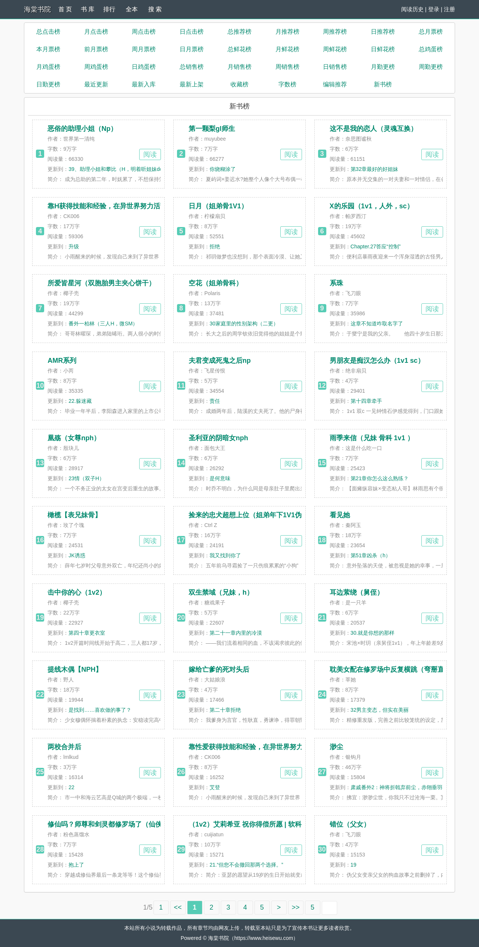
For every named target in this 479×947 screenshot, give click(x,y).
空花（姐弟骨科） (215, 283)
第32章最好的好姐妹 (375, 169)
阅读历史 (412, 9)
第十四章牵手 (366, 401)
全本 (132, 9)
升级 (73, 246)
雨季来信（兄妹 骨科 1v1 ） (372, 438)
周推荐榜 (335, 31)
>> (296, 907)
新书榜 (383, 84)
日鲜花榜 (383, 49)
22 (71, 787)
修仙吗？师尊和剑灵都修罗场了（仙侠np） (112, 824)
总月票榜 (431, 31)
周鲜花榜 (335, 49)
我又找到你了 (225, 555)
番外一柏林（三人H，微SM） (103, 324)
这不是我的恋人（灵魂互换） (373, 128)
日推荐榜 (383, 31)
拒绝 (215, 246)
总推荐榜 (239, 31)
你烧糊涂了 (223, 169)
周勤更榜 (431, 67)
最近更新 (96, 84)
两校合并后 (64, 747)
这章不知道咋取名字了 (377, 324)
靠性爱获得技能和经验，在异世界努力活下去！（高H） (272, 747)
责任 (215, 401)
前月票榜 (96, 49)
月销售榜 (239, 67)
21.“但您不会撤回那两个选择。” (246, 865)
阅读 (150, 154)
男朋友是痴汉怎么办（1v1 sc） (377, 360)
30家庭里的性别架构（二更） (244, 324)
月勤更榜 (383, 67)
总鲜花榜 (239, 49)
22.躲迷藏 (79, 401)
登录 (433, 9)
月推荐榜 (287, 31)
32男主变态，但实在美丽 (380, 710)
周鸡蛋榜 (96, 67)
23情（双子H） (86, 478)
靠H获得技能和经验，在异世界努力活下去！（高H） (126, 206)
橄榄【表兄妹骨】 (74, 515)
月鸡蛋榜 (48, 67)
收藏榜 (239, 84)
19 (354, 865)
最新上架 (192, 84)
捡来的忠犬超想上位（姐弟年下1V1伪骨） (252, 515)
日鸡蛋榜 (144, 67)
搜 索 (155, 9)
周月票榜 (144, 49)
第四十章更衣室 (86, 633)
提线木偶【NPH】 (75, 669)
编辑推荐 (335, 84)
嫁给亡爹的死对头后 (219, 669)
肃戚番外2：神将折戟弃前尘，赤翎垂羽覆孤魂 (404, 787)
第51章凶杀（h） (371, 555)
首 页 (65, 9)
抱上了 (76, 865)
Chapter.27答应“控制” (376, 246)
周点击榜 (144, 31)
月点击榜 (96, 31)
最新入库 (144, 84)
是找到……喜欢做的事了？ (99, 710)
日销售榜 (335, 67)
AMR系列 (62, 360)
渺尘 (336, 747)
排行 (109, 9)
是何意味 (220, 478)
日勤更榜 (48, 84)
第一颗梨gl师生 (212, 128)
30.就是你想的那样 (372, 633)
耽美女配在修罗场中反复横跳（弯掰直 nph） (397, 669)
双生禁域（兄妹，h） (221, 592)
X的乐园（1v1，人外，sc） (372, 206)
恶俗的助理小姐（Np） (82, 128)
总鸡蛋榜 (431, 49)
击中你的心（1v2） (77, 592)
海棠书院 (37, 9)
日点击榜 (192, 31)
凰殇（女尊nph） (74, 438)
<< (178, 907)
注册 (449, 9)
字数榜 (287, 84)
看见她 (340, 515)
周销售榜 (287, 67)
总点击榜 (48, 31)
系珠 (336, 283)
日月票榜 (192, 49)
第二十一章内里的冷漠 (236, 633)
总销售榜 (192, 67)
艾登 (215, 787)
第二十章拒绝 (225, 710)
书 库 (87, 9)
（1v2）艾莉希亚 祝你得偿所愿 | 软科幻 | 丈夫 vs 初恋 (270, 824)
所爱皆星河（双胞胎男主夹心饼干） (101, 283)
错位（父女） (350, 824)
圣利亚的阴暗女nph (218, 438)
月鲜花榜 (287, 49)
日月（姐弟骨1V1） (218, 206)
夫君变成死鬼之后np (220, 360)
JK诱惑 (76, 555)
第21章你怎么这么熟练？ (380, 478)
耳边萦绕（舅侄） (357, 592)
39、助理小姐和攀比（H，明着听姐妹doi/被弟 (122, 169)
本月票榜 (48, 49)
